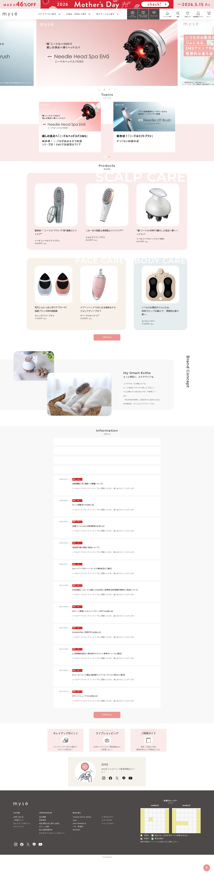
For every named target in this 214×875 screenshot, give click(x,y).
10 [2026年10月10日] (199, 845)
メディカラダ (107, 831)
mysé (75, 831)
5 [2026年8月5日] (154, 829)
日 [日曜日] (142, 821)
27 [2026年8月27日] (159, 841)
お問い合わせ (18, 828)
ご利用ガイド (18, 831)
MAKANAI (76, 840)
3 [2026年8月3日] (146, 829)
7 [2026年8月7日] (162, 829)
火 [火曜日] (151, 821)
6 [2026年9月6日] (173, 829)
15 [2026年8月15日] (167, 833)
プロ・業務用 (78, 837)
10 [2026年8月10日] (147, 833)
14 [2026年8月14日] (163, 833)
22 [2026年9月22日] (182, 837)
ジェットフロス (107, 834)
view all (107, 340)
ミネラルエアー (107, 828)
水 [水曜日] (154, 821)
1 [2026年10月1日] (190, 841)
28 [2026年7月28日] (151, 825)
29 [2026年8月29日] (167, 841)
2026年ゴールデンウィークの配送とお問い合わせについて (107, 444)
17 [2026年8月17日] (147, 837)
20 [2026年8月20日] (159, 837)
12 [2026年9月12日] (199, 829)
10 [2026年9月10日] (190, 829)
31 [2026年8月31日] (147, 845)
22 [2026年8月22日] (167, 837)
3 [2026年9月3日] (158, 845)
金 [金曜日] (163, 821)
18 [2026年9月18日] (194, 833)
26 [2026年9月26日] (199, 837)
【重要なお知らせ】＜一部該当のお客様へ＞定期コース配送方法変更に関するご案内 (107, 453)
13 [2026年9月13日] (174, 833)
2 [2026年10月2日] (194, 841)
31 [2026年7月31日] (163, 825)
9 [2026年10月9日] (194, 845)
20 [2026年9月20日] (174, 837)
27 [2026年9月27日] (174, 841)
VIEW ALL (107, 717)
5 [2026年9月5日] (198, 825)
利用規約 (42, 831)
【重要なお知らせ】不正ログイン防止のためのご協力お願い (107, 472)
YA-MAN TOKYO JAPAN (82, 828)
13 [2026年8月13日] (159, 833)
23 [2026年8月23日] (142, 841)
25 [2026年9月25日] (194, 837)
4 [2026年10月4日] (173, 845)
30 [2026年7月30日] (159, 825)
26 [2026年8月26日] (155, 841)
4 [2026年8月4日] (150, 829)
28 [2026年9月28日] (178, 841)
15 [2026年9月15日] (182, 833)
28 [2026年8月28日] (163, 841)
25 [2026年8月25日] (151, 841)
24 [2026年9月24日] (190, 837)
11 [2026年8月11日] (151, 833)
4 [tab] (116, 90)
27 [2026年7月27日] (147, 825)
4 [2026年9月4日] (162, 845)
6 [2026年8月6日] (158, 829)
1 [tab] (99, 90)
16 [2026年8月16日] (142, 837)
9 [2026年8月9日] (142, 833)
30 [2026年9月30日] (186, 841)
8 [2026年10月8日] (190, 845)
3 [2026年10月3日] (198, 841)
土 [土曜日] (167, 821)
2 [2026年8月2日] (142, 829)
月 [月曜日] (146, 821)
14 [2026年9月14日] (178, 833)
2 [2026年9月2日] (154, 845)
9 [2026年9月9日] (186, 829)
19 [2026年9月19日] (199, 833)
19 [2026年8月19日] (155, 837)
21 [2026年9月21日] (178, 837)
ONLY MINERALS (79, 834)
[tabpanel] (107, 52)
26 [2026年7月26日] (142, 825)
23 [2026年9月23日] (186, 837)
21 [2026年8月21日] (163, 837)
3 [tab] (110, 90)
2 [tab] (105, 90)
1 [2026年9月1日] (150, 845)
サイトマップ (18, 837)
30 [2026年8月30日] (142, 845)
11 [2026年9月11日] (194, 829)
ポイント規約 (44, 837)
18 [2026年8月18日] (151, 837)
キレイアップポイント (22, 834)
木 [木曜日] (159, 821)
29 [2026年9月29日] (182, 841)
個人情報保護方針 (46, 840)
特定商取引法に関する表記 (49, 834)
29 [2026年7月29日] (155, 825)
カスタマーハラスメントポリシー (52, 844)
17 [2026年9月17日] (190, 833)
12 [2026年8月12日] (155, 833)
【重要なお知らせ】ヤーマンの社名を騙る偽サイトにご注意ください (107, 463)
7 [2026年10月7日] (186, 845)
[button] (105, 156)
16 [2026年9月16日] (186, 833)
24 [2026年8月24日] (147, 841)
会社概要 (42, 828)
